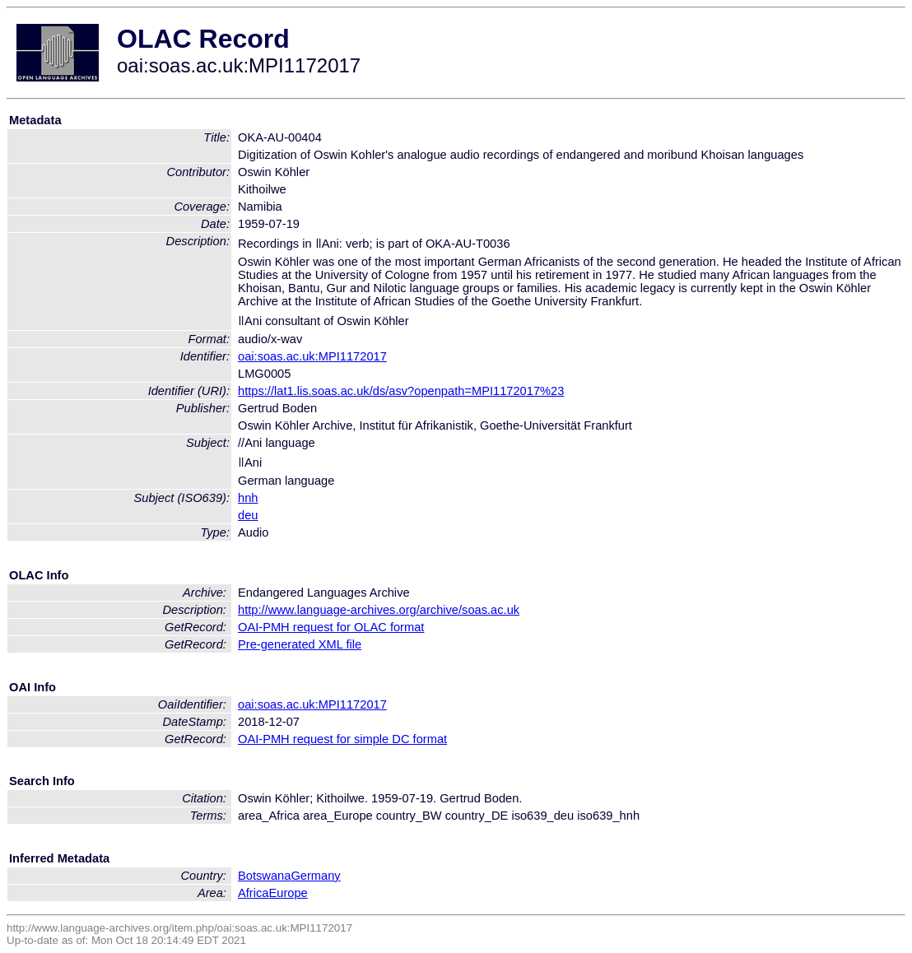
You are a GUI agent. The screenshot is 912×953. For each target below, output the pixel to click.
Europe (287, 893)
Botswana (264, 875)
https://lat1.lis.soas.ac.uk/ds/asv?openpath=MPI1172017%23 (401, 390)
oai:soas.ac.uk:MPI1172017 (312, 356)
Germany (315, 875)
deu (248, 515)
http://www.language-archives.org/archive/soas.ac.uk (378, 609)
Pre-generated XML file (299, 644)
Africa (253, 893)
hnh (248, 497)
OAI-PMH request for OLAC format (331, 627)
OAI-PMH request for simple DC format (342, 739)
